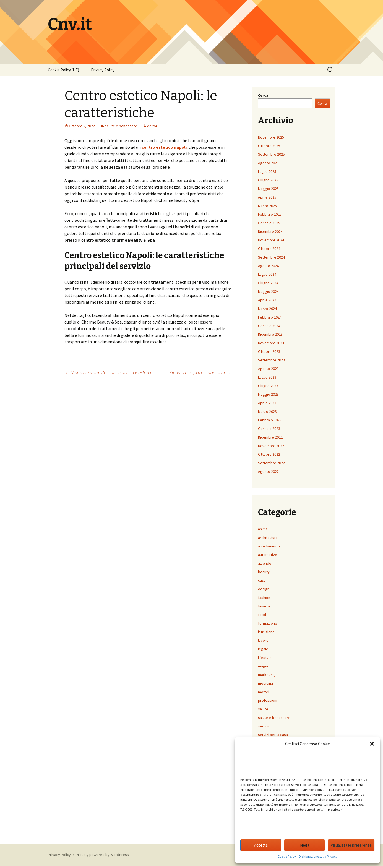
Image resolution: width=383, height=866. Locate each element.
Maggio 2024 (268, 291)
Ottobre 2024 (269, 248)
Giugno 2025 (268, 180)
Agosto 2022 (268, 471)
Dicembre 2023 (270, 334)
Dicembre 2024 (270, 231)
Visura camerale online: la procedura (107, 372)
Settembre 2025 (271, 154)
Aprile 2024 (267, 300)
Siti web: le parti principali (200, 372)
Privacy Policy (102, 69)
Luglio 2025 (267, 171)
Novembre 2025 (271, 137)
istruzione (266, 631)
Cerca (263, 95)
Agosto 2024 (268, 265)
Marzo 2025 (267, 205)
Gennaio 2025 (269, 222)
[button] (372, 744)
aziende (264, 563)
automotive (267, 554)
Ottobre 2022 (269, 454)
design (263, 588)
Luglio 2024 (267, 274)
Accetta (261, 845)
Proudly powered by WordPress (102, 854)
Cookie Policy (287, 856)
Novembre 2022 (271, 445)
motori (263, 691)
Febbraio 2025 (270, 214)
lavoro (263, 640)
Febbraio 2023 (270, 420)
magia (263, 666)
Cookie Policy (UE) (63, 69)
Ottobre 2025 (269, 145)
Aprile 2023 (267, 402)
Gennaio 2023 (269, 428)
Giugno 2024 (268, 282)
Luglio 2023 (267, 377)
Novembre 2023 (271, 342)
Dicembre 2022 (270, 437)
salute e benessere (121, 125)
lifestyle (265, 657)
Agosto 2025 (268, 162)
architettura (268, 537)
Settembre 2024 (271, 257)
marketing (266, 674)
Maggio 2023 (268, 394)
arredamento (269, 546)
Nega (304, 845)
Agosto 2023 (268, 368)
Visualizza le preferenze (351, 845)
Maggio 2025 (268, 188)
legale (263, 648)
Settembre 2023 (271, 360)
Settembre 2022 (271, 462)
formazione (267, 623)
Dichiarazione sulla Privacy (318, 856)
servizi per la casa (273, 734)
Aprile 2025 (267, 197)
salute (263, 708)
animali (263, 528)
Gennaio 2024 (269, 325)
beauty (264, 571)
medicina (265, 683)
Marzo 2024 (267, 308)
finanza (264, 606)
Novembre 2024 (271, 240)
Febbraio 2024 (270, 317)
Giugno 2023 (268, 385)
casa (262, 580)
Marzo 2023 (267, 411)
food (262, 614)
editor (152, 125)
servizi (263, 726)
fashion (264, 597)
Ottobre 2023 (269, 351)
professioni (267, 700)
